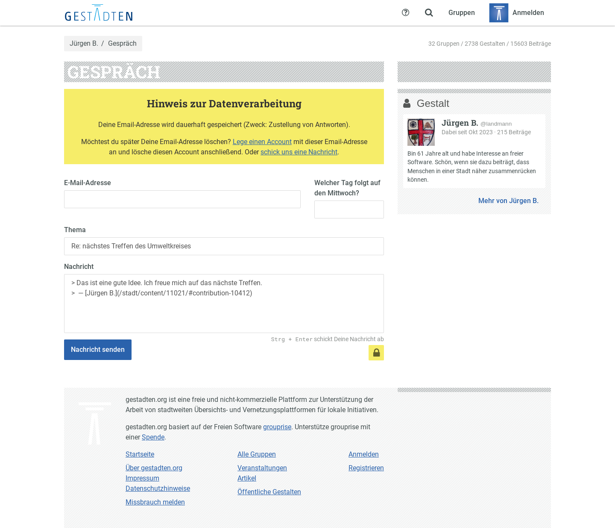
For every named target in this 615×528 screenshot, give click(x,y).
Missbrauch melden (155, 502)
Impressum (142, 478)
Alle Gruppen (256, 454)
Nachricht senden (98, 349)
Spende (153, 437)
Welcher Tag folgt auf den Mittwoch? (347, 188)
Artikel (246, 478)
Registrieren (366, 468)
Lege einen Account (262, 142)
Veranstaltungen (262, 468)
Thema (75, 230)
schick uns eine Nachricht (299, 152)
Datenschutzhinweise (158, 488)
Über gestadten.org (154, 468)
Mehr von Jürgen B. (508, 201)
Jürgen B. (84, 43)
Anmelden (363, 454)
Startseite (140, 454)
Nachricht (79, 267)
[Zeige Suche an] (429, 13)
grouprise (277, 427)
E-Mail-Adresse (87, 183)
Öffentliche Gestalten (269, 492)
